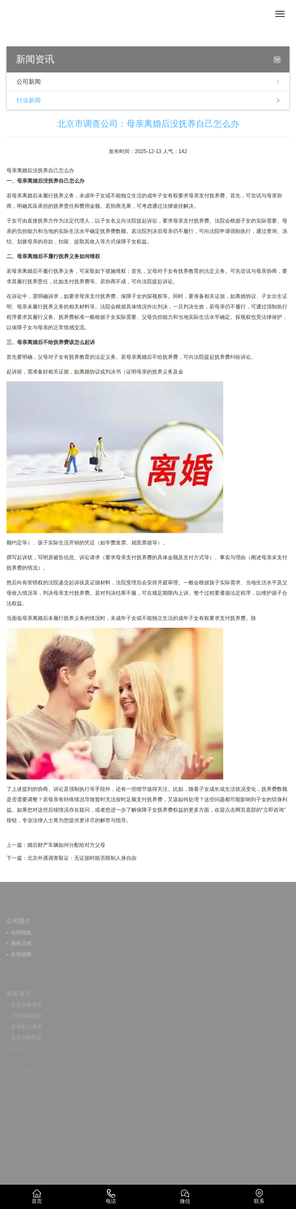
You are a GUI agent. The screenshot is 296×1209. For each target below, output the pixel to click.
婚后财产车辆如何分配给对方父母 (66, 845)
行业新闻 (28, 100)
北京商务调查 (26, 1014)
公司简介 (19, 929)
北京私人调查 (26, 1036)
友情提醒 (21, 963)
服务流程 (21, 952)
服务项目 (19, 1002)
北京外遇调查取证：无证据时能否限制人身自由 (82, 858)
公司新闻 (28, 81)
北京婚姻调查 (26, 1025)
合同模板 (21, 941)
